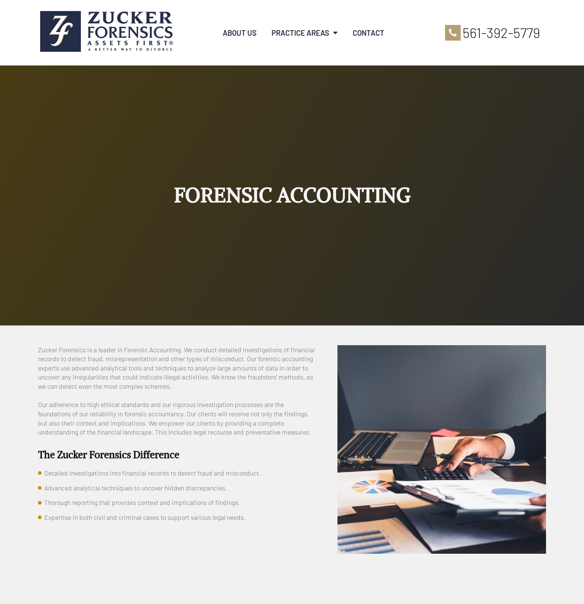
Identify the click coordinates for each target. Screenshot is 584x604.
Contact (368, 32)
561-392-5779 (501, 32)
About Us (240, 32)
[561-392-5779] (453, 33)
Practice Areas (305, 32)
